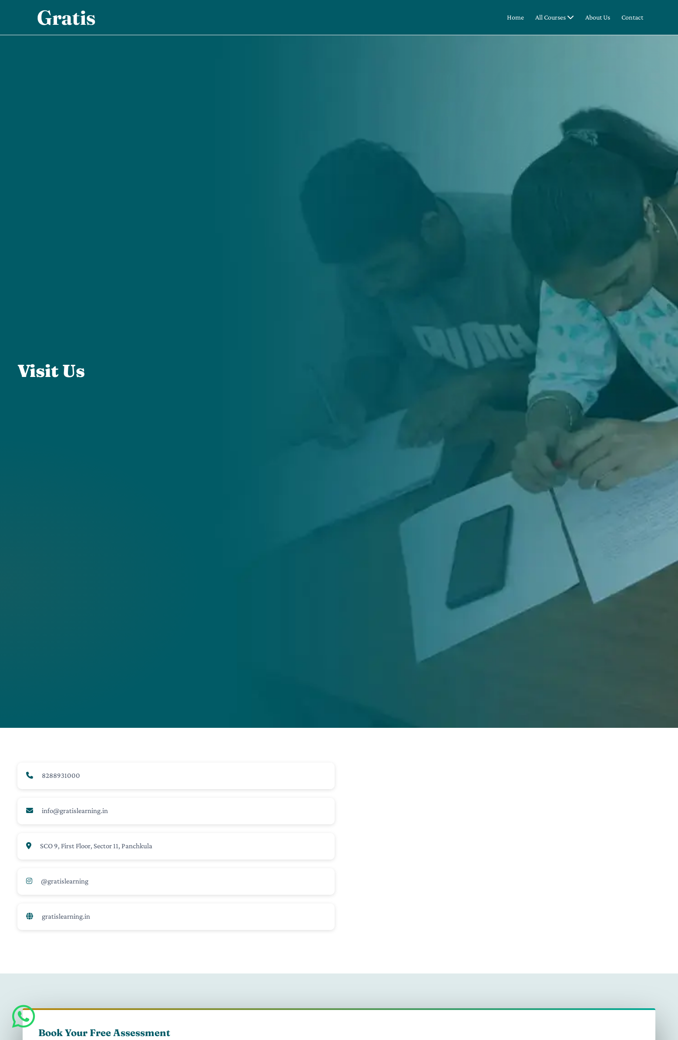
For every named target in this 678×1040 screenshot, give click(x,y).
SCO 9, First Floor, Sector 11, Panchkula (96, 846)
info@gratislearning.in (75, 811)
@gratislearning (64, 881)
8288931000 (61, 775)
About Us (597, 17)
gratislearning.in (66, 916)
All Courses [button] (554, 17)
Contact (632, 17)
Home (515, 17)
